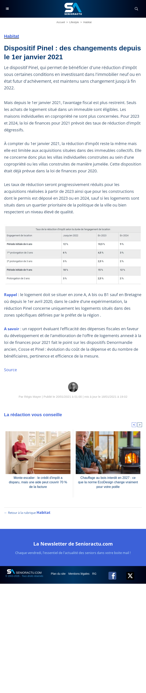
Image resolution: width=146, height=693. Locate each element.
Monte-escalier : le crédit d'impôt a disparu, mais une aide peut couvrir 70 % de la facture (38, 482)
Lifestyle (74, 22)
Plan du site (58, 573)
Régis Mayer (32, 396)
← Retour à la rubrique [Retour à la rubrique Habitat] (27, 513)
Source (10, 369)
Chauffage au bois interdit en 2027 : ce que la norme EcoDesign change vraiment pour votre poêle (108, 482)
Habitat (87, 22)
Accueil (60, 22)
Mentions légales (79, 573)
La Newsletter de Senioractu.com (73, 543)
